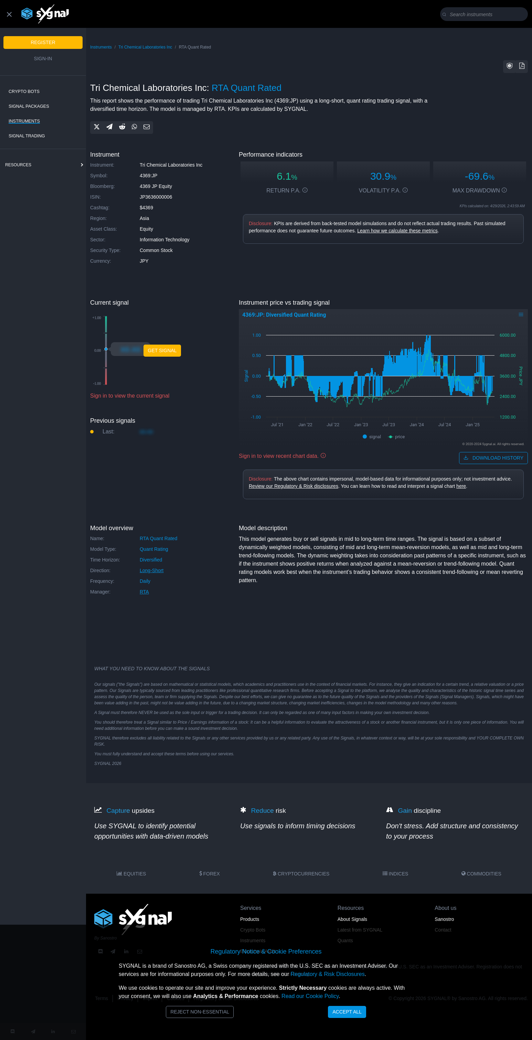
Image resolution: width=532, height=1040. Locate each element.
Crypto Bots (24, 91)
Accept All (347, 1012)
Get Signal (162, 350)
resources (18, 164)
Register (43, 42)
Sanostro (444, 919)
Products (249, 919)
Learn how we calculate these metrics (397, 230)
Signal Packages (29, 106)
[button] (509, 66)
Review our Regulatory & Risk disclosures (293, 486)
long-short (151, 570)
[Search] (485, 14)
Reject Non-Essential (199, 1012)
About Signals (352, 919)
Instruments (24, 121)
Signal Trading (27, 136)
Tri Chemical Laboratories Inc (145, 47)
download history (493, 458)
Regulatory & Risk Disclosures (327, 974)
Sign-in (43, 58)
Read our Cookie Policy (310, 996)
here (461, 486)
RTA (144, 592)
